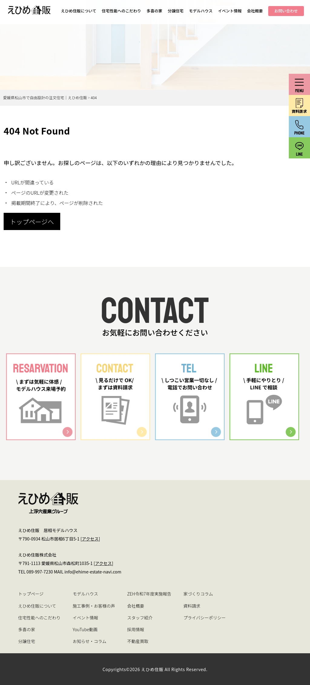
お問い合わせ (286, 11)
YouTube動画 (85, 629)
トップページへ (32, 221)
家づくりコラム (198, 594)
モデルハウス (201, 11)
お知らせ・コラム (89, 641)
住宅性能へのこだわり (121, 11)
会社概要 (255, 11)
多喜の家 (154, 11)
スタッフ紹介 (140, 618)
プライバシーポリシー (204, 618)
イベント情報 (230, 11)
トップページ (31, 594)
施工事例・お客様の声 (94, 606)
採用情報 (135, 629)
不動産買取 (137, 641)
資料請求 (191, 606)
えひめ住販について (78, 11)
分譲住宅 (175, 11)
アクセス (90, 539)
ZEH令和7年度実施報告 (149, 594)
